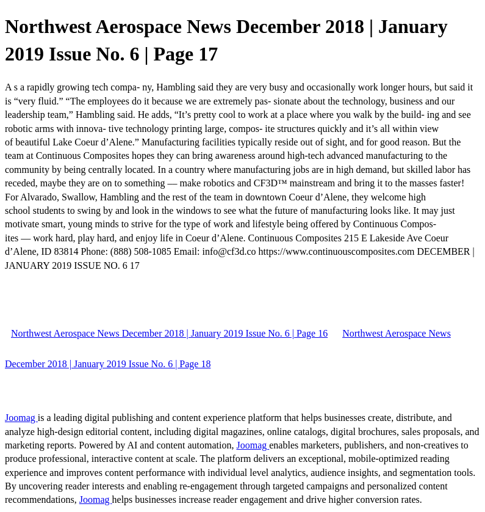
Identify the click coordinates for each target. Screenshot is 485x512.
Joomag (21, 417)
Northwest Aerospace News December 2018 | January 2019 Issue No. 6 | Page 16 (169, 333)
